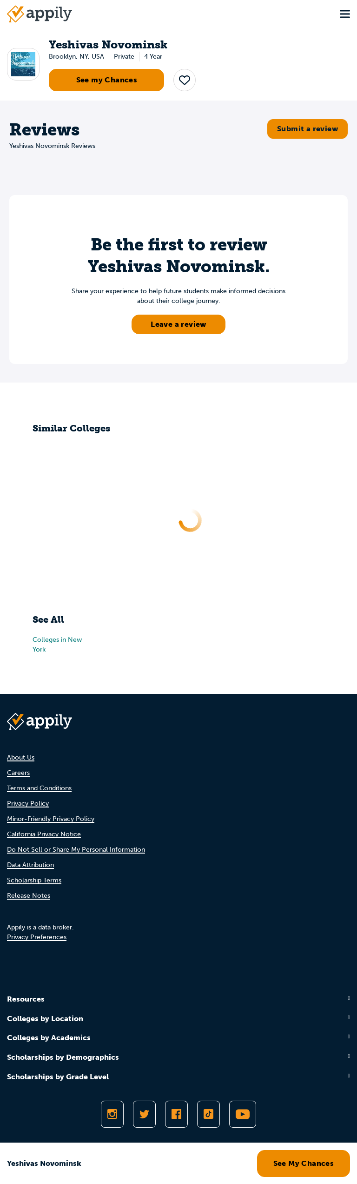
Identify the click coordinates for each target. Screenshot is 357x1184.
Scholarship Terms (34, 880)
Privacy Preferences (36, 937)
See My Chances (303, 1163)
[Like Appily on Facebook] (176, 1114)
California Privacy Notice (44, 834)
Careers (18, 773)
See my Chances (107, 79)
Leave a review (178, 324)
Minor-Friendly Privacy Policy (50, 819)
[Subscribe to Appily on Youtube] (242, 1114)
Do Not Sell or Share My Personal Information (76, 850)
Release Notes (28, 896)
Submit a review (307, 128)
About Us (20, 757)
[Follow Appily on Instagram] (112, 1114)
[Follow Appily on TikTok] (208, 1114)
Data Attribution (30, 865)
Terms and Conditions (39, 788)
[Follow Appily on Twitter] (144, 1114)
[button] (184, 80)
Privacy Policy (28, 803)
